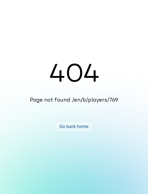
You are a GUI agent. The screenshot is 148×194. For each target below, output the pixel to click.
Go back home (74, 126)
